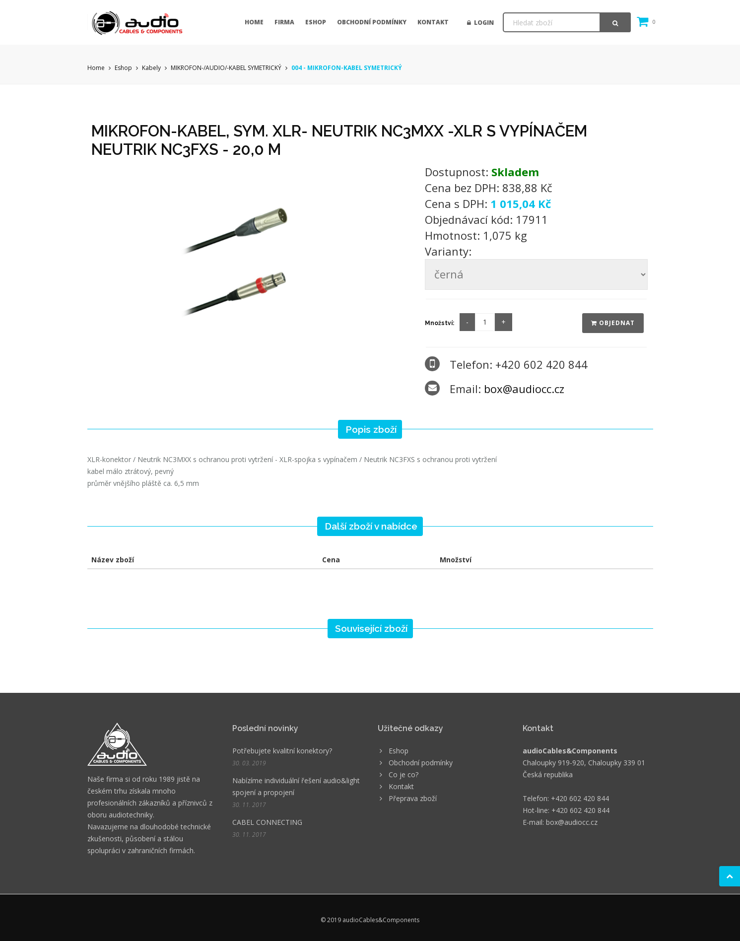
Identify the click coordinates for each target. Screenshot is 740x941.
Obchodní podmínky (371, 22)
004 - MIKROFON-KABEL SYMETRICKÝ (346, 68)
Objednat (613, 323)
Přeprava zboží (413, 798)
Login (480, 22)
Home (254, 22)
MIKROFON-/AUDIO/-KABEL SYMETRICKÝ (226, 68)
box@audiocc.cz (524, 388)
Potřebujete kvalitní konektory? (282, 750)
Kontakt (433, 22)
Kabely (151, 68)
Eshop (315, 22)
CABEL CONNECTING (267, 822)
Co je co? (403, 774)
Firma (284, 22)
